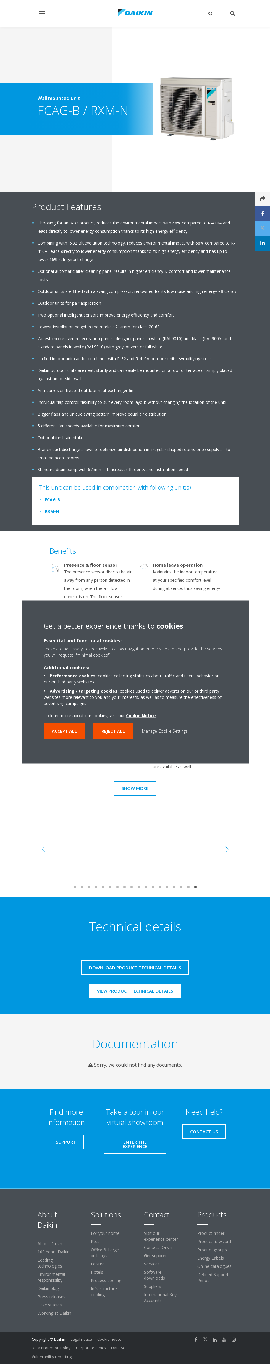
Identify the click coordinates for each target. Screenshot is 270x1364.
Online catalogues (214, 1266)
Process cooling (106, 1280)
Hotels (97, 1272)
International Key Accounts (160, 1297)
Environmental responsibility (51, 1277)
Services (152, 1264)
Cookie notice (109, 1339)
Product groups (212, 1249)
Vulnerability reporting (52, 1356)
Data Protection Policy (51, 1347)
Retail (96, 1241)
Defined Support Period (213, 1277)
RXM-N (52, 511)
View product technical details (135, 991)
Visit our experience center (161, 1236)
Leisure (98, 1264)
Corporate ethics (91, 1347)
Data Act (118, 1347)
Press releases (51, 1296)
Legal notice (81, 1339)
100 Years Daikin (53, 1252)
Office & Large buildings (105, 1252)
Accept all (64, 731)
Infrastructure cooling (104, 1291)
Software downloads (154, 1275)
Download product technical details (135, 967)
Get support (155, 1255)
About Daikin (50, 1243)
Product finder (210, 1233)
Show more (135, 788)
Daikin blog (48, 1288)
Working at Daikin (54, 1313)
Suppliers (152, 1286)
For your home (105, 1233)
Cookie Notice (141, 715)
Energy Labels (210, 1258)
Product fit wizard (214, 1241)
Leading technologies (50, 1263)
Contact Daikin (158, 1247)
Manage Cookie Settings (165, 731)
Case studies (50, 1305)
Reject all (113, 731)
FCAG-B (52, 499)
